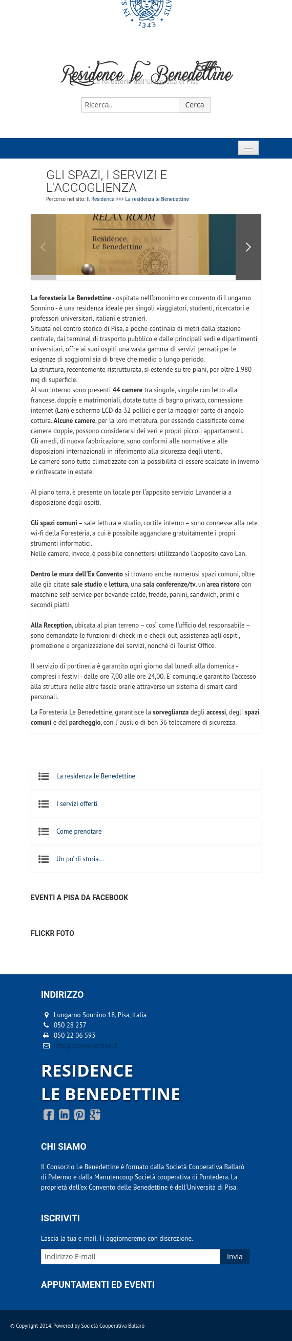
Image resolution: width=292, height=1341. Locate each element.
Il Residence (100, 199)
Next (248, 247)
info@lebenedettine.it (85, 1045)
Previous (43, 247)
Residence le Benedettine (146, 76)
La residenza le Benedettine (158, 199)
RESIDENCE (87, 1070)
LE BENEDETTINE (110, 1093)
